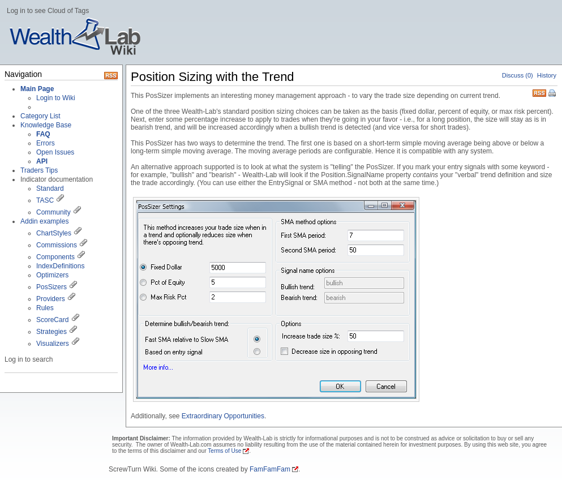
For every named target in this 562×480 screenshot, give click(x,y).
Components (55, 257)
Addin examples (44, 221)
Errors (45, 143)
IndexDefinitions (60, 266)
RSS (539, 92)
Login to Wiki (55, 98)
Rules (45, 308)
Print (552, 93)
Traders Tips (39, 170)
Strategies (51, 332)
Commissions (56, 245)
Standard (50, 188)
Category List (40, 116)
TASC (45, 200)
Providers (50, 299)
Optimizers (52, 275)
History (546, 75)
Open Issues (55, 152)
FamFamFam (270, 469)
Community (53, 212)
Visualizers (52, 344)
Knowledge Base (45, 125)
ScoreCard (52, 320)
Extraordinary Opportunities (223, 416)
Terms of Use (224, 451)
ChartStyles (53, 233)
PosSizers (51, 287)
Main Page (37, 89)
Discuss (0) (517, 75)
